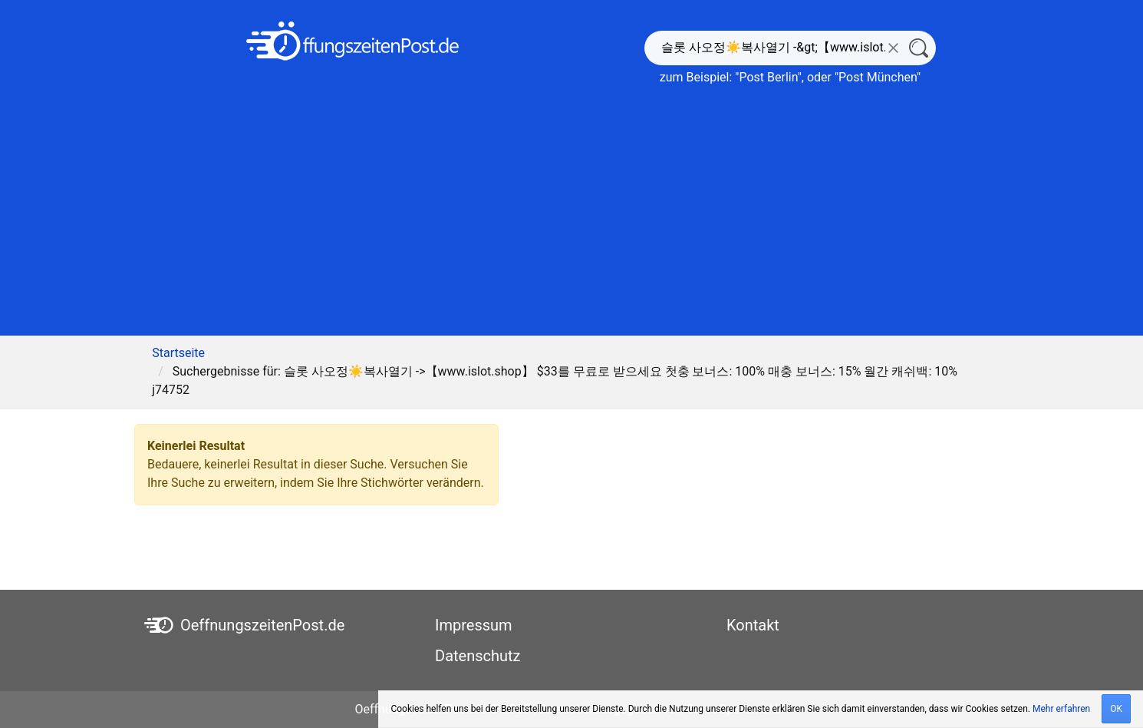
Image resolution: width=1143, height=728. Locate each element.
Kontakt (752, 625)
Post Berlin (768, 77)
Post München (877, 77)
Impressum (473, 625)
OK (1116, 708)
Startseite (178, 353)
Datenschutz (478, 656)
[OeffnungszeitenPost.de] (352, 41)
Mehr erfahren (1061, 708)
